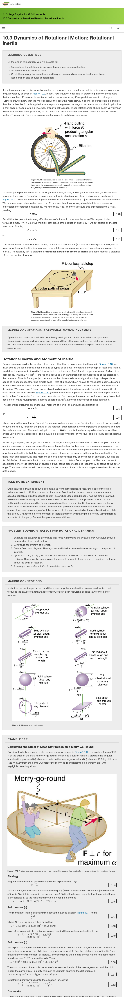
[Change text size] (118, 28)
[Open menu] (3, 28)
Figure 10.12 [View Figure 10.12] (81, 751)
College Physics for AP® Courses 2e (23, 14)
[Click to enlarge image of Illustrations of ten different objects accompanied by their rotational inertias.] (62, 662)
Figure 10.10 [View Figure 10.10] (9, 199)
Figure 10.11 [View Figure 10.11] (43, 392)
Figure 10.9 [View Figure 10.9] (39, 93)
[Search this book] (110, 28)
